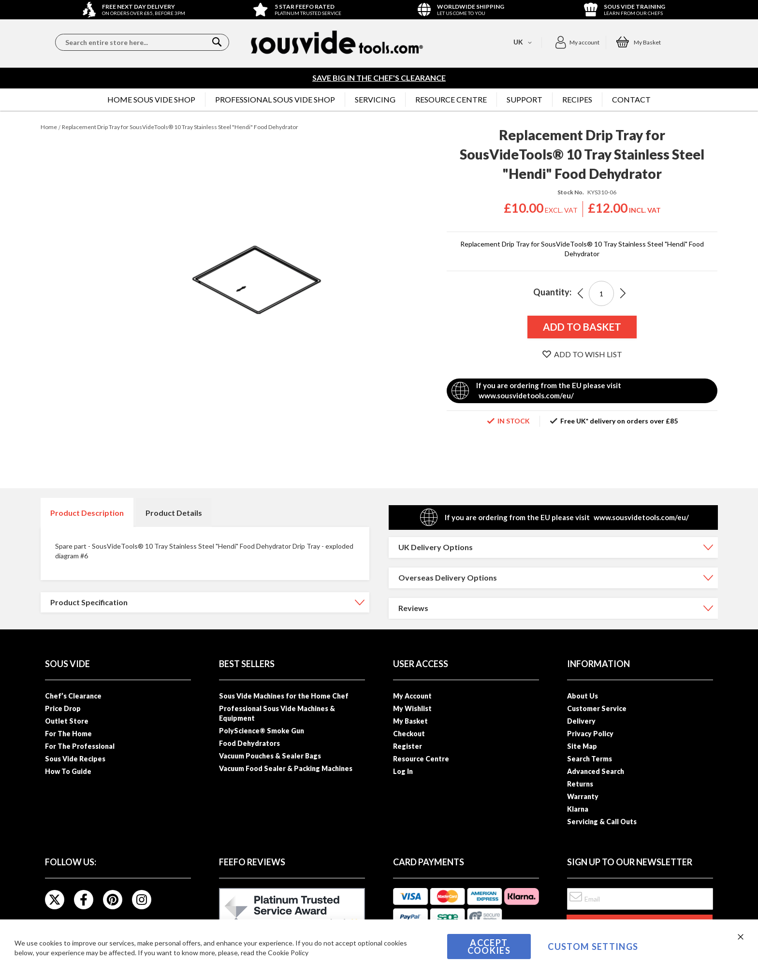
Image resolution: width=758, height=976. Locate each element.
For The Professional (80, 746)
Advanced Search (595, 771)
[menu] (379, 99)
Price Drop (63, 708)
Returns (580, 784)
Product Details (174, 512)
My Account (412, 696)
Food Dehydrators (249, 743)
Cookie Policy (288, 952)
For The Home (68, 733)
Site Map (582, 746)
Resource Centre (421, 759)
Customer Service (597, 708)
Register (407, 746)
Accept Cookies (488, 946)
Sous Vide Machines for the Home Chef (284, 696)
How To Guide (68, 771)
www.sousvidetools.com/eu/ (526, 395)
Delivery (581, 721)
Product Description (87, 512)
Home (49, 127)
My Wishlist (412, 708)
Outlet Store (66, 721)
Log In (403, 771)
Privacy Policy (590, 733)
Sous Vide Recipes (75, 759)
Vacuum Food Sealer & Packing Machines (285, 768)
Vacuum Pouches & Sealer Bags (270, 756)
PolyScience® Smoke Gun (261, 731)
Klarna (577, 809)
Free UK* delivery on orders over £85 (619, 421)
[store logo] (337, 42)
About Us (582, 696)
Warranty (582, 796)
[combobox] (142, 42)
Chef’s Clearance (73, 696)
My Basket (410, 721)
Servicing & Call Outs (602, 821)
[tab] (87, 512)
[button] (576, 42)
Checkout (409, 733)
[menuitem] (151, 99)
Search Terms (589, 759)
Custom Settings (593, 946)
